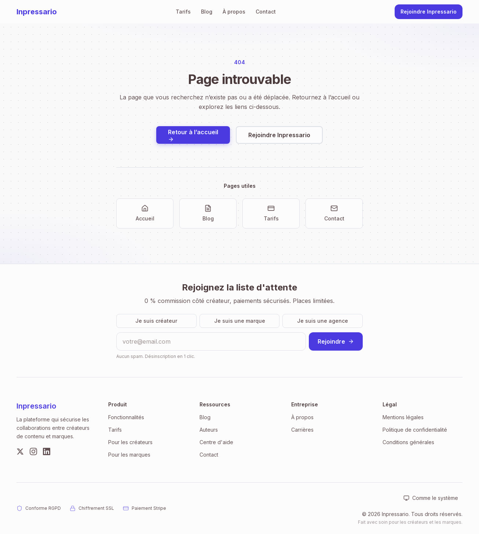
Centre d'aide (216, 442)
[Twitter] (20, 451)
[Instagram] (33, 451)
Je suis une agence (322, 321)
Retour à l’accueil (193, 135)
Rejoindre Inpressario (429, 11)
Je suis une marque (239, 321)
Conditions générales (408, 442)
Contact (266, 11)
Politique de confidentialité (415, 430)
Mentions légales (403, 417)
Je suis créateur (156, 321)
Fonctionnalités (126, 417)
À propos (234, 11)
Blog (206, 11)
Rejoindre (336, 341)
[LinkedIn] (46, 451)
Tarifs (183, 11)
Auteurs (209, 430)
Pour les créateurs (130, 442)
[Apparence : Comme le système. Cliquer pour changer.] (430, 498)
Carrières (302, 430)
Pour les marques (129, 454)
